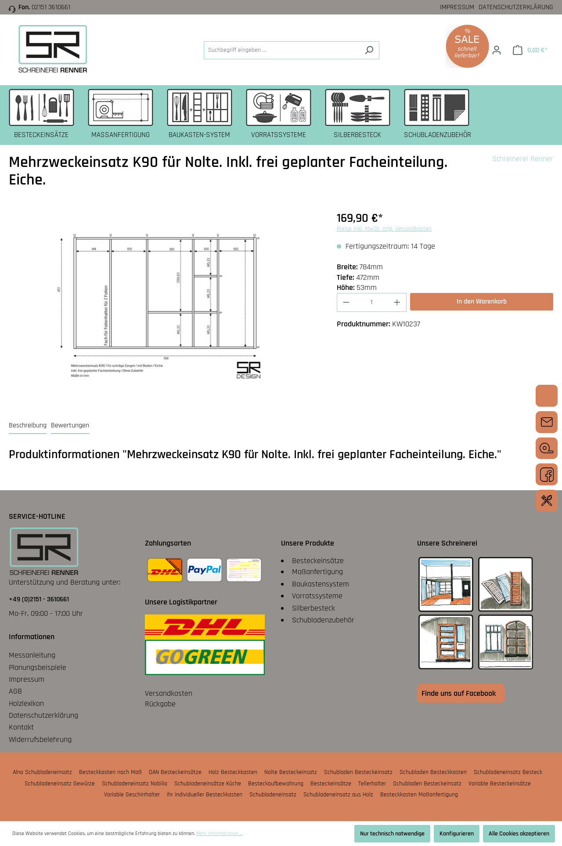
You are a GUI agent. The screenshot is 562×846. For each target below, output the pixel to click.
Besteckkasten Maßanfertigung (419, 795)
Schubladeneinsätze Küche (207, 784)
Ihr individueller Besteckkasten (204, 795)
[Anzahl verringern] (346, 302)
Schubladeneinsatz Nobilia (134, 784)
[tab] (28, 426)
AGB (15, 691)
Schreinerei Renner (522, 159)
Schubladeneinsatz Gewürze (60, 784)
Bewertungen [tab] (70, 425)
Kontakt (21, 727)
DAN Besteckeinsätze (175, 772)
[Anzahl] (371, 302)
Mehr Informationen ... (219, 833)
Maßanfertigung (317, 572)
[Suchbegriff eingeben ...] (281, 50)
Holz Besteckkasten (233, 772)
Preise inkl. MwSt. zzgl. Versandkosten (384, 229)
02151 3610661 (51, 7)
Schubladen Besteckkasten (433, 772)
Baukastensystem (320, 584)
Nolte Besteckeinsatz (290, 772)
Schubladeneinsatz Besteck (508, 772)
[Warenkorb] (530, 50)
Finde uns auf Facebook (459, 693)
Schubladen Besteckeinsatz (358, 772)
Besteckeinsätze (318, 561)
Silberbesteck (313, 608)
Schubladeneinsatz (272, 795)
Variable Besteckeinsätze (499, 784)
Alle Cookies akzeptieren (519, 834)
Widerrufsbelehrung (40, 739)
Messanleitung (32, 655)
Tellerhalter (372, 784)
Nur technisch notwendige (392, 834)
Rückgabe (160, 704)
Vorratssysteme (317, 596)
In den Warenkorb (482, 301)
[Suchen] (369, 50)
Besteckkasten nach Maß (110, 772)
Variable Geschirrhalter (132, 795)
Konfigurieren (457, 834)
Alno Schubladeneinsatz (42, 772)
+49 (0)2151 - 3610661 (39, 599)
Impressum (457, 7)
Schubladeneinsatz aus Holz (338, 795)
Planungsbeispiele (37, 667)
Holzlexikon (26, 703)
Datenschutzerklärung (516, 7)
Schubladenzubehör (323, 620)
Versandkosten (168, 693)
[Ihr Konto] (496, 50)
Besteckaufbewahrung (275, 784)
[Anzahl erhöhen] (397, 302)
